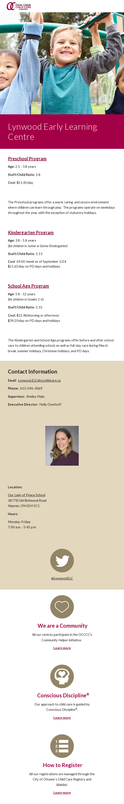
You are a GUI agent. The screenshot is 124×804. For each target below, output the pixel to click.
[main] (62, 132)
